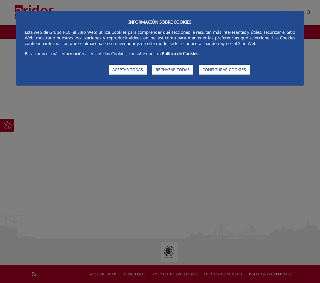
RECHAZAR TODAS (173, 69)
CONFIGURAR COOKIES (224, 69)
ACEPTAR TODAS (127, 69)
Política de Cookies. (180, 53)
